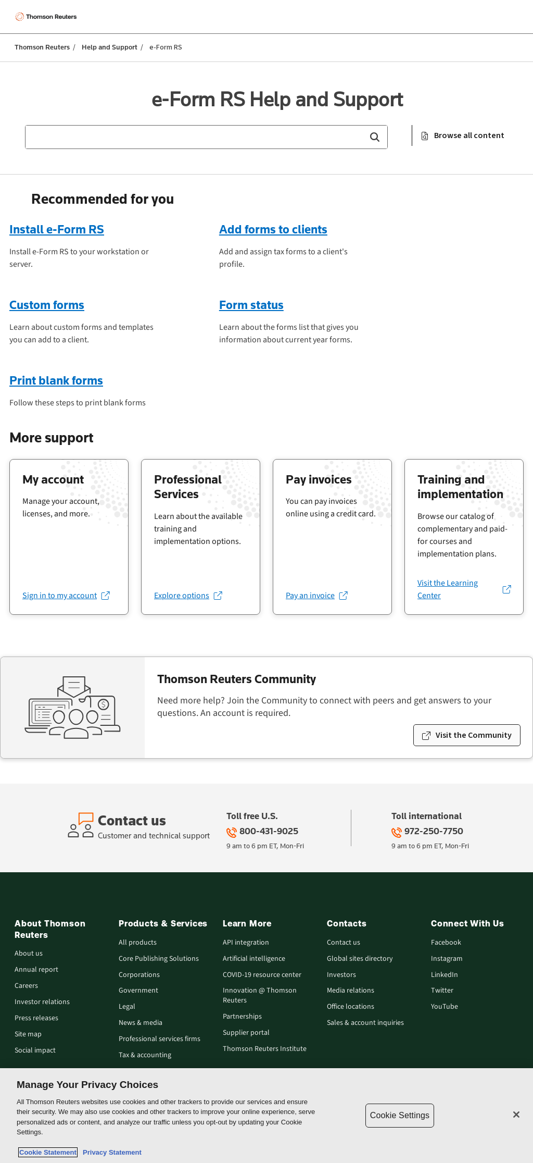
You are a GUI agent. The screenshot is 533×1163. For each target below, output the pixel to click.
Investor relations (42, 1002)
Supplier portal (246, 1033)
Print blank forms (56, 380)
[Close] (516, 1114)
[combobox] (206, 137)
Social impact (35, 1051)
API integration (246, 943)
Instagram (447, 959)
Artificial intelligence (254, 959)
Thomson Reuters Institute (265, 1049)
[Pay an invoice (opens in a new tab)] (316, 595)
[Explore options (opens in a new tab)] (188, 595)
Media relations (350, 991)
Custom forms (46, 304)
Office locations (350, 1007)
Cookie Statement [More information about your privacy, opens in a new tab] (48, 1152)
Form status (251, 304)
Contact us (343, 943)
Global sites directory (360, 959)
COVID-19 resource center (262, 975)
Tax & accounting (145, 1055)
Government (138, 991)
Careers (26, 986)
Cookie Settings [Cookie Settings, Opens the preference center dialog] (399, 1115)
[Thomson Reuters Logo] (47, 17)
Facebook (446, 943)
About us (29, 954)
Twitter (442, 991)
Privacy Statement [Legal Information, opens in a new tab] (110, 1152)
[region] (266, 1115)
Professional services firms (159, 1039)
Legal (127, 1007)
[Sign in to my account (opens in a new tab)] (65, 595)
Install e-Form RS (56, 229)
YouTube (444, 1007)
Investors (341, 975)
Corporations (139, 975)
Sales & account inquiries (365, 1023)
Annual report (36, 970)
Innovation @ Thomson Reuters (260, 996)
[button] (374, 137)
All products (138, 943)
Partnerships (242, 1017)
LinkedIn (444, 975)
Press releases (36, 1018)
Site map (28, 1035)
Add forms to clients (273, 229)
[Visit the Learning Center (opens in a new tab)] (464, 589)
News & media (140, 1023)
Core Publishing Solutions (159, 959)
